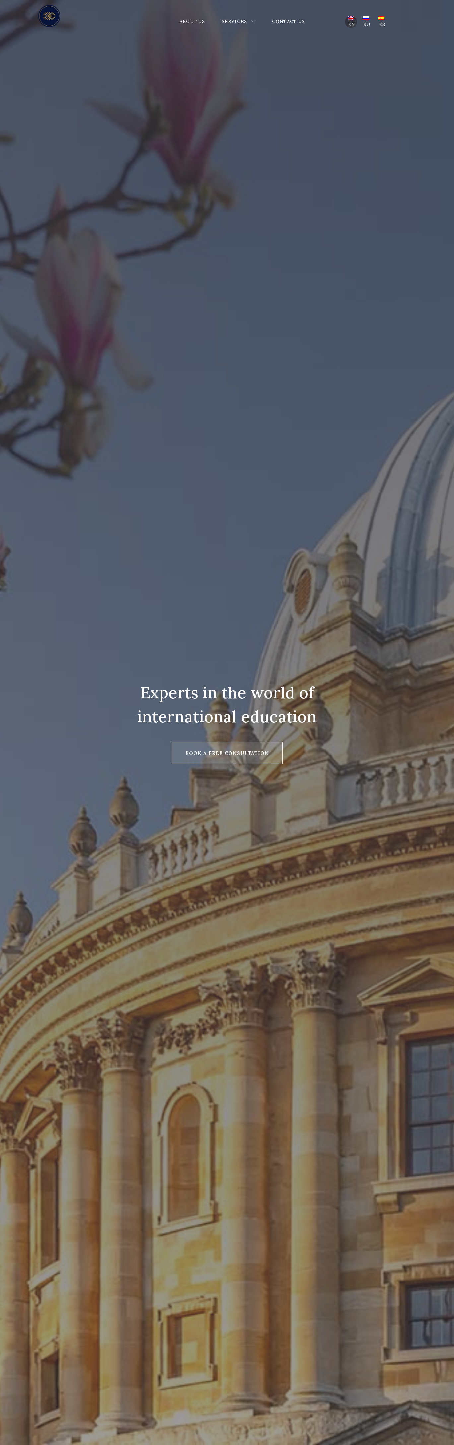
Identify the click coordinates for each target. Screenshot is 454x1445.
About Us (192, 21)
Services (234, 21)
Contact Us (288, 21)
